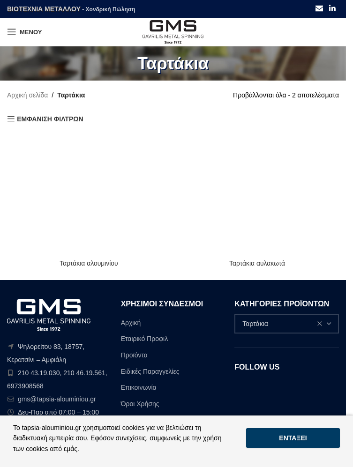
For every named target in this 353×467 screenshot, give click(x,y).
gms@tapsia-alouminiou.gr (57, 399)
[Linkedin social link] (332, 8)
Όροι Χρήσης (140, 404)
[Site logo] (173, 31)
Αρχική (131, 322)
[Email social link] (319, 8)
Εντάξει (293, 438)
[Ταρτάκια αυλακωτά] (257, 194)
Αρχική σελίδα (27, 95)
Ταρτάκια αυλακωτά (257, 263)
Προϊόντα (134, 355)
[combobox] (286, 324)
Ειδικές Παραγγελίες (150, 371)
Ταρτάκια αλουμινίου (89, 263)
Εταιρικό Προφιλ (144, 338)
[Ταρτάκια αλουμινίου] (89, 194)
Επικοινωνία (139, 387)
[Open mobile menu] (24, 31)
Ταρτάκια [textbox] (282, 323)
